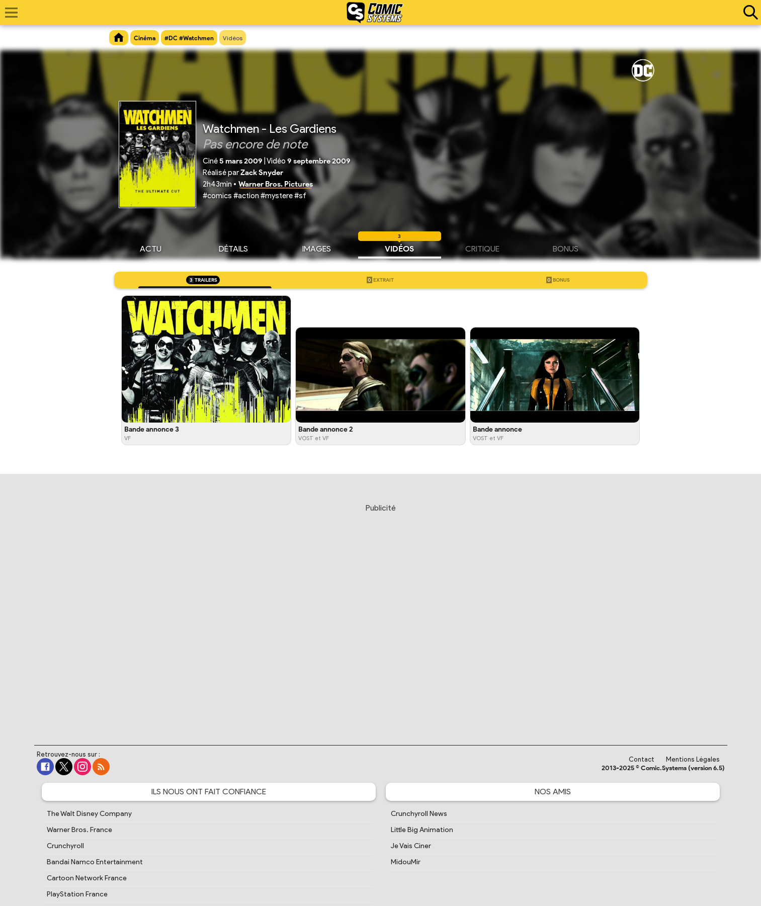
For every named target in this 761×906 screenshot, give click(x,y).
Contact (641, 759)
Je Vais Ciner (411, 846)
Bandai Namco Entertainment (95, 862)
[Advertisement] (381, 614)
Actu (150, 247)
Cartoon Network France (87, 878)
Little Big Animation (422, 830)
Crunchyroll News (419, 813)
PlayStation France (77, 894)
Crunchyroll (65, 846)
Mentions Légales (693, 759)
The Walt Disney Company (89, 813)
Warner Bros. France (79, 830)
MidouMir (405, 862)
